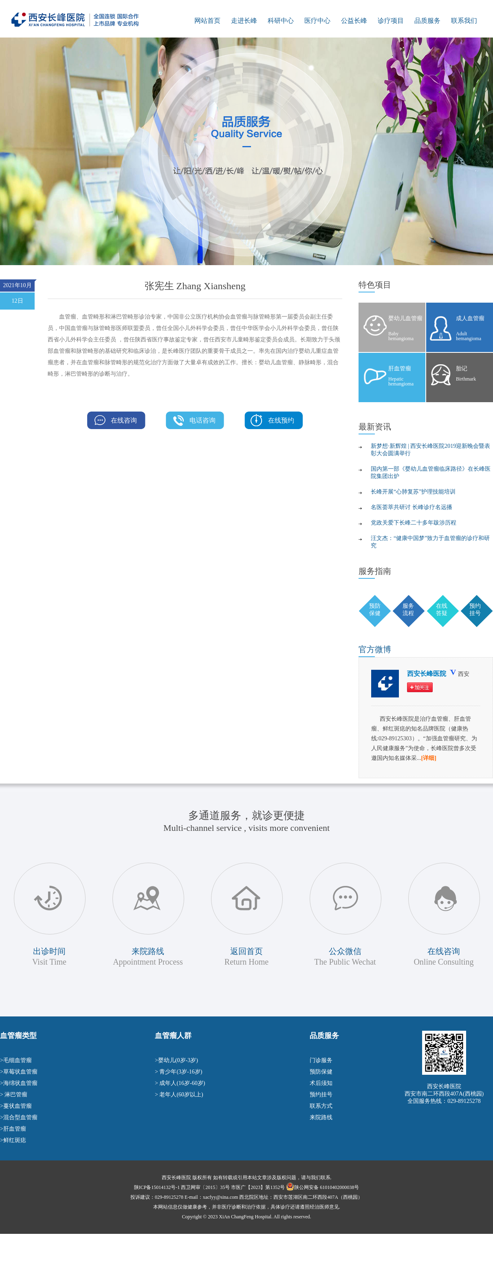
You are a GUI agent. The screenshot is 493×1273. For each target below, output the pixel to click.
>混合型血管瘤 (18, 1117)
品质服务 (427, 20)
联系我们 (464, 20)
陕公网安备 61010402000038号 (326, 1187)
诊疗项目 (391, 20)
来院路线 (321, 1117)
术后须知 (321, 1083)
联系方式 (321, 1106)
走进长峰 (244, 20)
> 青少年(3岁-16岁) (178, 1072)
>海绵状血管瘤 (18, 1083)
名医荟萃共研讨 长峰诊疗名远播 (411, 507)
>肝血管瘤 (13, 1129)
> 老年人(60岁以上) (179, 1094)
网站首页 (207, 20)
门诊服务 (321, 1060)
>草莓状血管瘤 (18, 1072)
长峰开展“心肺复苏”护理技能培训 (413, 492)
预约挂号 (321, 1094)
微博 (375, 649)
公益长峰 (354, 20)
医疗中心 (317, 20)
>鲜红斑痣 (13, 1140)
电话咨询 (202, 420)
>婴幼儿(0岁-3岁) (176, 1060)
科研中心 (281, 20)
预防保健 (321, 1072)
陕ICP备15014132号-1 (157, 1187)
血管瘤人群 (173, 1036)
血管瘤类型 (18, 1036)
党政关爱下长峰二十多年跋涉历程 (413, 523)
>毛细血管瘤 (16, 1060)
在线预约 (281, 420)
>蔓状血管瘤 (16, 1106)
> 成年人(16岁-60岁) (180, 1083)
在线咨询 (124, 420)
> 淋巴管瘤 (13, 1094)
